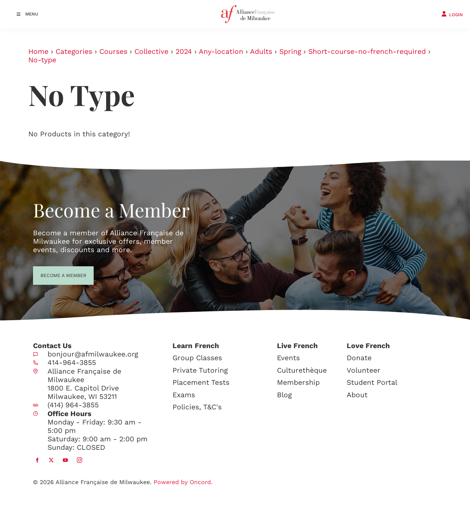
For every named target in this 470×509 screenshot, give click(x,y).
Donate (359, 357)
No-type (42, 60)
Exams (184, 395)
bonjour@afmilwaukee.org (93, 354)
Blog (284, 395)
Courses (113, 51)
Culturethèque (302, 370)
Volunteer (363, 370)
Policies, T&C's (197, 407)
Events (288, 357)
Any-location (221, 51)
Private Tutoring (200, 370)
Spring (290, 51)
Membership (298, 382)
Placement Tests (201, 382)
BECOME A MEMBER (51, 274)
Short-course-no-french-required (367, 51)
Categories (74, 51)
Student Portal (372, 382)
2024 (184, 51)
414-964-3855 (72, 362)
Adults (261, 51)
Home (38, 51)
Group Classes (197, 357)
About (357, 395)
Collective (151, 51)
